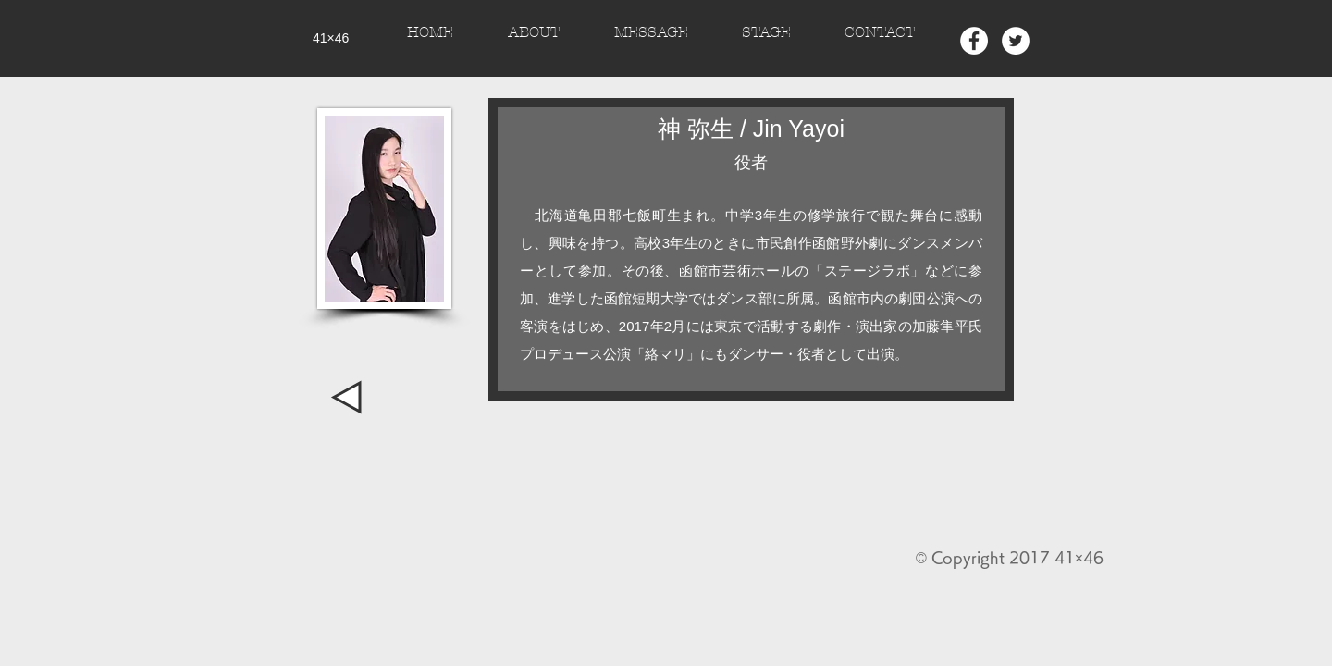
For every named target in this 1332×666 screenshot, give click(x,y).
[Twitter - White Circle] (1016, 41)
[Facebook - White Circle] (974, 41)
